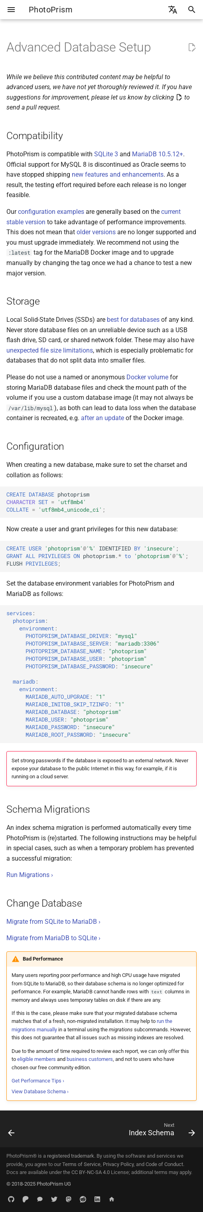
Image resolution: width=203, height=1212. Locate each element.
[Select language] (173, 10)
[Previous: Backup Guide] (12, 1131)
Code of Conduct (164, 1164)
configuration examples (51, 211)
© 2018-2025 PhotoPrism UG (38, 1184)
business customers (90, 1059)
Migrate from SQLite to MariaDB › (53, 921)
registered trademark (70, 1156)
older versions (96, 232)
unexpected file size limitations (49, 350)
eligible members (36, 1059)
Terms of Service (81, 1164)
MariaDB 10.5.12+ (157, 154)
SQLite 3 (106, 154)
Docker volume (147, 377)
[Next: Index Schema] (160, 1131)
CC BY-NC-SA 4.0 (90, 1172)
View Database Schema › (40, 1091)
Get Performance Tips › (38, 1081)
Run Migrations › (29, 875)
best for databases (133, 319)
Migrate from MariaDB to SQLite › (53, 938)
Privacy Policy (118, 1164)
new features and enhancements (118, 174)
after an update (102, 418)
